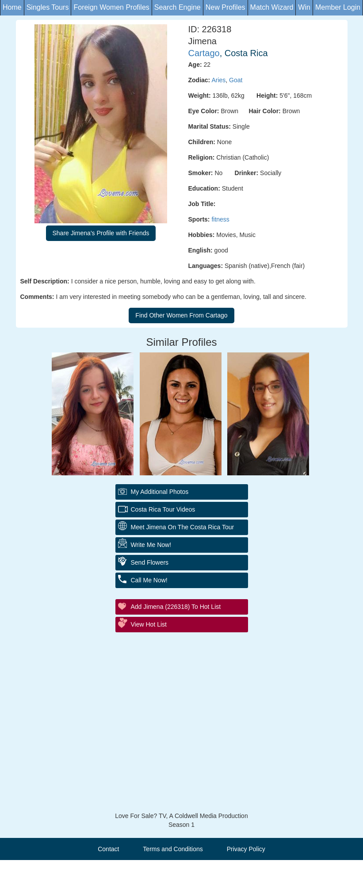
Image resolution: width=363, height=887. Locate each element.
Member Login (337, 7)
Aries (218, 80)
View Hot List (149, 624)
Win (304, 7)
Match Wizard (272, 7)
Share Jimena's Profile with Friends (101, 233)
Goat (235, 80)
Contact (108, 849)
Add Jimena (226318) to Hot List (176, 606)
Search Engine (177, 7)
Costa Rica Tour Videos (163, 509)
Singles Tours (48, 7)
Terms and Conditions (173, 849)
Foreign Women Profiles (111, 7)
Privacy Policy (246, 849)
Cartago (204, 53)
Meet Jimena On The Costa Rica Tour (182, 527)
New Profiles (225, 7)
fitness (220, 219)
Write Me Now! (151, 544)
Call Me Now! (149, 580)
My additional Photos (160, 491)
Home (12, 7)
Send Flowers (150, 562)
